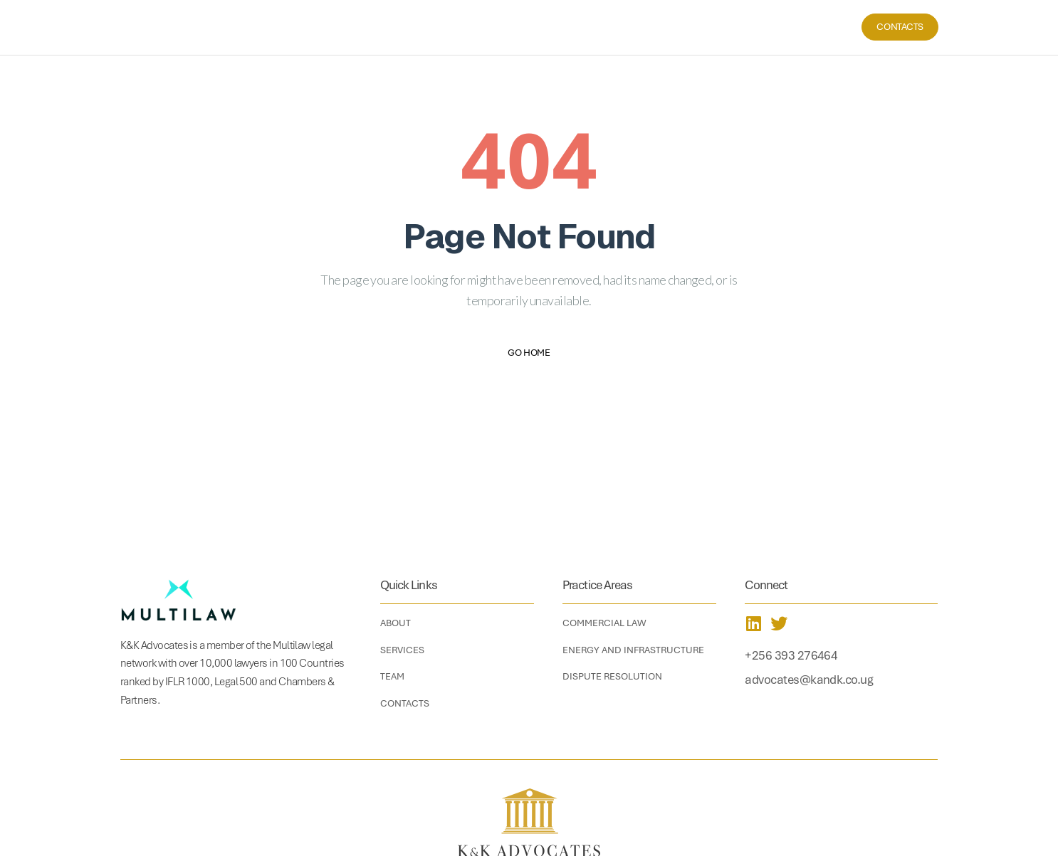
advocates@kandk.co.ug (809, 679)
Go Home (529, 353)
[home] (191, 27)
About (714, 27)
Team (811, 27)
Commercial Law (604, 623)
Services (764, 27)
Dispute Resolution (612, 676)
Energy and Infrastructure (633, 650)
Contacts (899, 27)
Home (672, 27)
